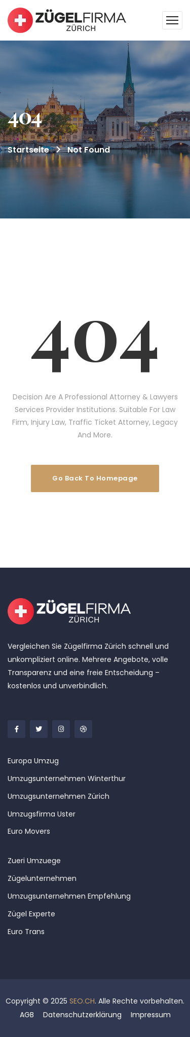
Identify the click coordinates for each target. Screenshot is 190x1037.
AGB (27, 1015)
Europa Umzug (33, 761)
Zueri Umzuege (34, 861)
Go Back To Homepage (95, 478)
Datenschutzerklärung (82, 1015)
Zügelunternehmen (42, 878)
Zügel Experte (31, 914)
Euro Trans (26, 932)
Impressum (151, 1015)
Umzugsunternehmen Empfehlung (69, 896)
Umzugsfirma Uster (41, 814)
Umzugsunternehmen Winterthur (67, 778)
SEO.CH (82, 1001)
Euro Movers (29, 831)
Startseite (28, 150)
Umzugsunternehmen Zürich (58, 796)
